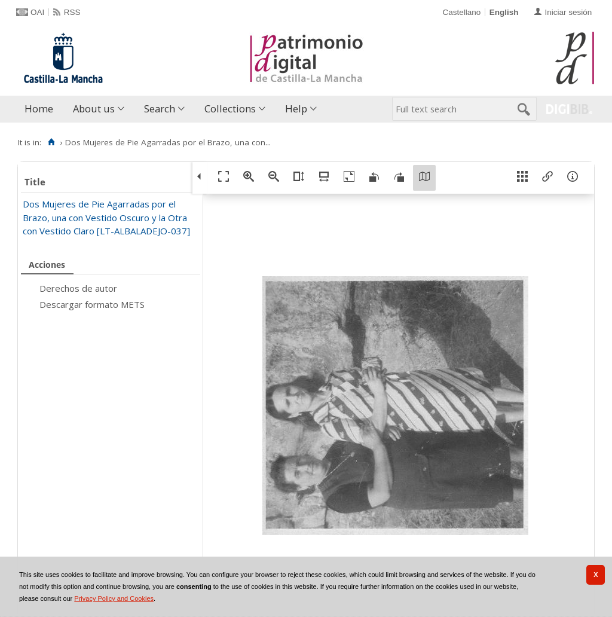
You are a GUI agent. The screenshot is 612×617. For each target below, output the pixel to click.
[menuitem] (41, 109)
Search (159, 108)
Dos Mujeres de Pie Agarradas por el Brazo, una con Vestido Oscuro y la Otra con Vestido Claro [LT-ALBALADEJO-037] (106, 217)
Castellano (461, 12)
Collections (230, 108)
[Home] (51, 142)
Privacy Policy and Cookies (114, 598)
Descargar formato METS (92, 304)
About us (94, 108)
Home (39, 108)
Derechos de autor (78, 288)
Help (296, 108)
